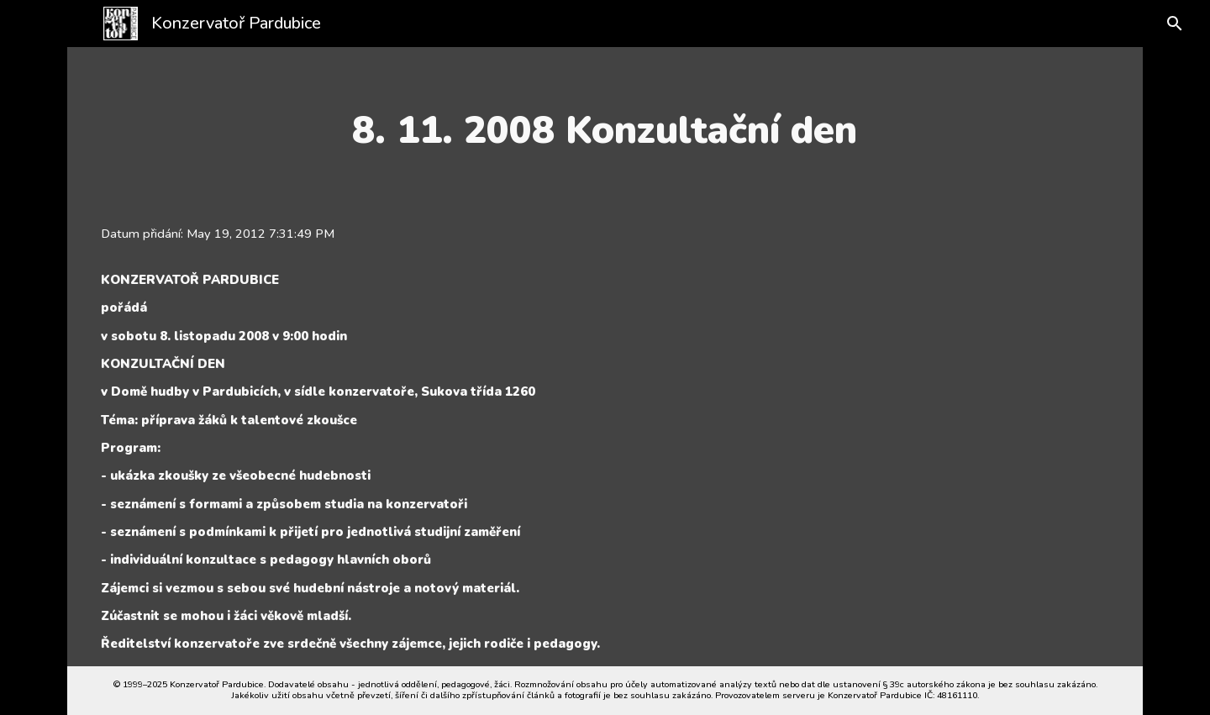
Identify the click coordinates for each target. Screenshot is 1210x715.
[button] (1161, 23)
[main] (605, 130)
